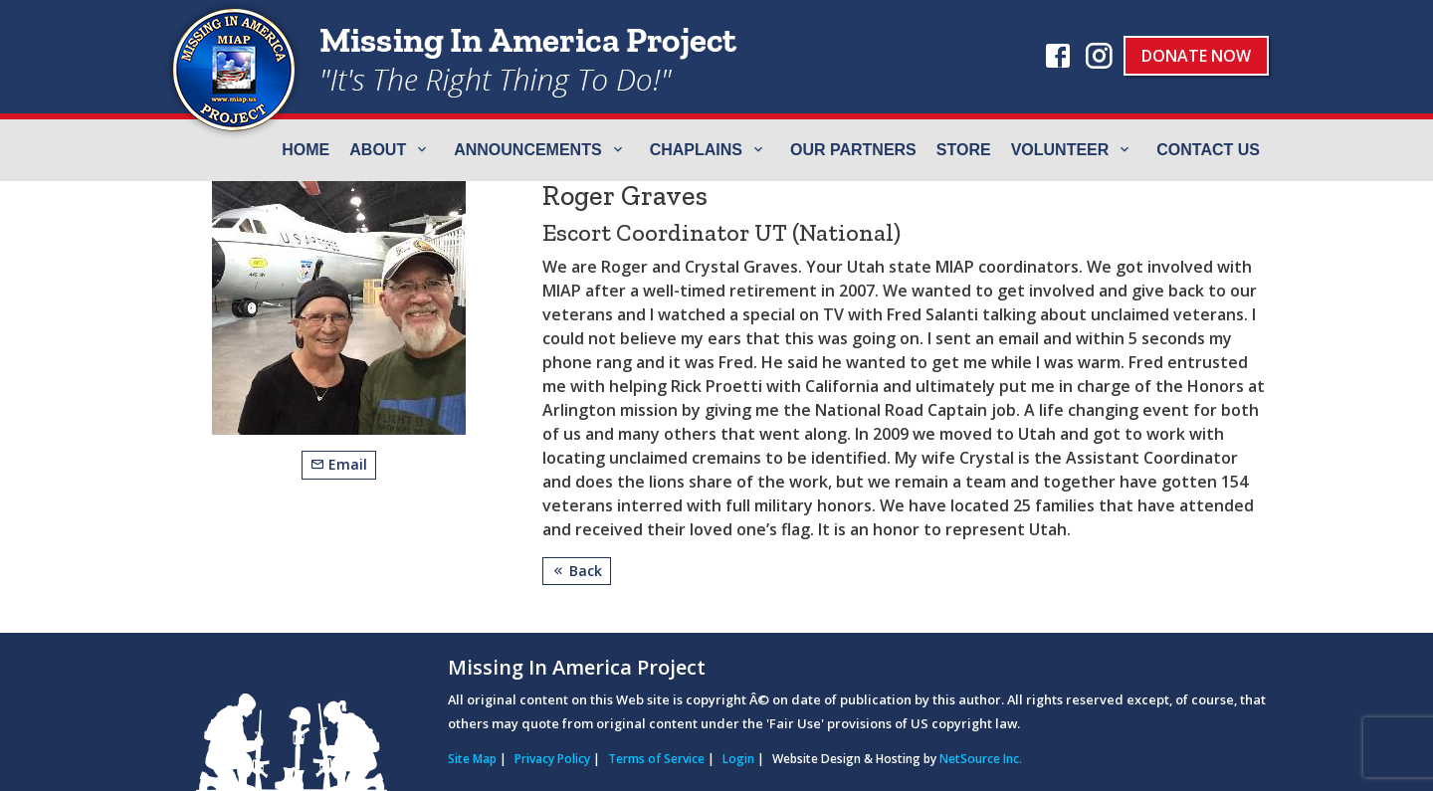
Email (338, 464)
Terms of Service (656, 758)
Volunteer (1060, 149)
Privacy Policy (552, 758)
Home (305, 149)
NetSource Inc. (980, 758)
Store (963, 149)
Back (576, 570)
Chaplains (696, 149)
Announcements (527, 149)
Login (738, 758)
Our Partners (853, 149)
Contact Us (1208, 149)
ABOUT (377, 149)
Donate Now (1196, 56)
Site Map (472, 758)
